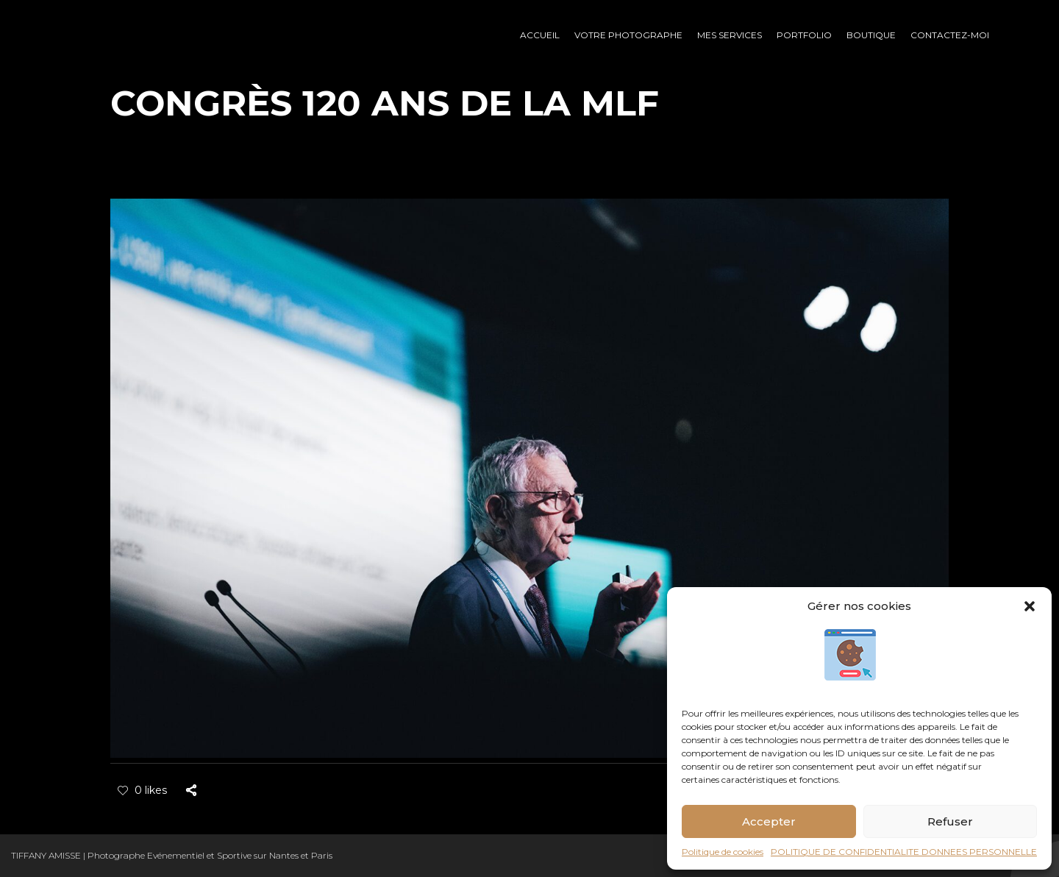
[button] (1029, 606)
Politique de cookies (722, 851)
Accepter (769, 821)
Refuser (950, 821)
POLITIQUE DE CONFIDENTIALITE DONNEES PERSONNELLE (904, 851)
